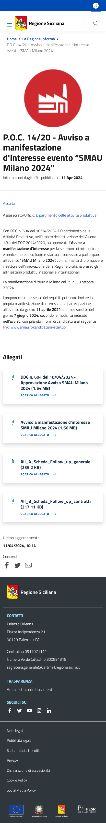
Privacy (12, 760)
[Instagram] (37, 710)
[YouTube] (27, 710)
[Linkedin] (47, 710)
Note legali (15, 730)
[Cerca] (96, 23)
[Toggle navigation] (10, 25)
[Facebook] (10, 710)
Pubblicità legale (19, 740)
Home (12, 39)
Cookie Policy (17, 780)
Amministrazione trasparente (30, 689)
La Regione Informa (38, 39)
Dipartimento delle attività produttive (66, 215)
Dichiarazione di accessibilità (28, 770)
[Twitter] (18, 710)
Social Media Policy (21, 790)
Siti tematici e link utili (23, 750)
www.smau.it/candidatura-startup (38, 327)
